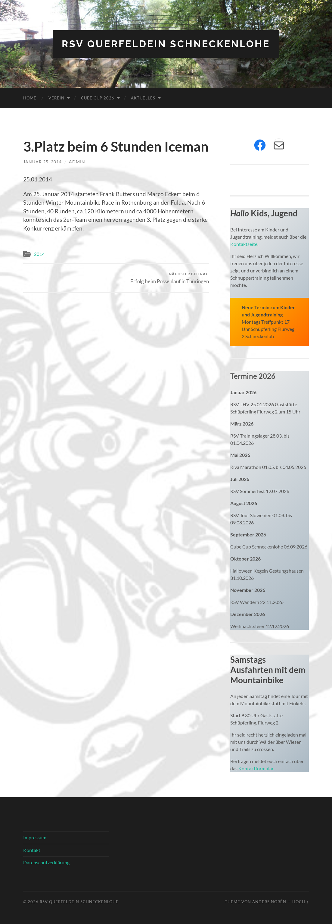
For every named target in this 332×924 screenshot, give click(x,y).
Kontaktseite (243, 244)
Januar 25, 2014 (42, 161)
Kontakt (31, 850)
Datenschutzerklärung (46, 862)
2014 (39, 254)
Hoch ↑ (300, 901)
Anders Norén (269, 901)
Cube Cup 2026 (97, 98)
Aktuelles (143, 98)
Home (29, 98)
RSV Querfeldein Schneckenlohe (166, 43)
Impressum (34, 837)
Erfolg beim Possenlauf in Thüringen (169, 278)
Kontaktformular (255, 768)
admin (77, 161)
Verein (56, 98)
